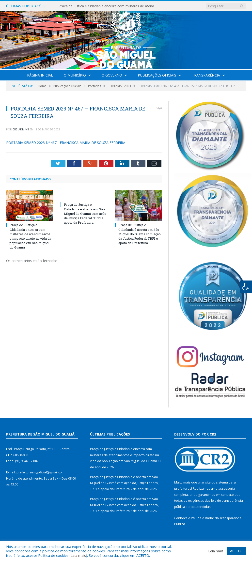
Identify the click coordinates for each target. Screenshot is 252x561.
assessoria (226, 488)
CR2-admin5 (21, 129)
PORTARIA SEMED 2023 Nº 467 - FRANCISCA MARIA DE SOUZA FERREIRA (65, 142)
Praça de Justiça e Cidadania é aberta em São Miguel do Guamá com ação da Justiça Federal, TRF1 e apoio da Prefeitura (85, 213)
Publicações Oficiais (157, 75)
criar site (204, 482)
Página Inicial (40, 75)
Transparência (206, 75)
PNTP (195, 518)
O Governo (112, 75)
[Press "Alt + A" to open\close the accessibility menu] (246, 286)
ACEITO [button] (236, 550)
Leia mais (78, 555)
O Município (75, 75)
